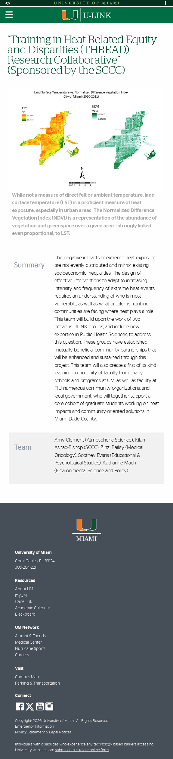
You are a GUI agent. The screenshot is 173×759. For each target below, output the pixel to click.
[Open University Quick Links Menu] (165, 3)
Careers (22, 655)
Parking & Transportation (37, 683)
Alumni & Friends (30, 636)
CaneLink (23, 602)
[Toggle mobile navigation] (9, 14)
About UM (24, 589)
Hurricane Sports (30, 649)
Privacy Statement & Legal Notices (43, 732)
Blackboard (25, 614)
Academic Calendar (32, 608)
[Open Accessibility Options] (7, 3)
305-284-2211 (26, 567)
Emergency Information (34, 727)
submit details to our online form (82, 750)
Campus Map (27, 677)
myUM (21, 595)
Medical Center (28, 642)
